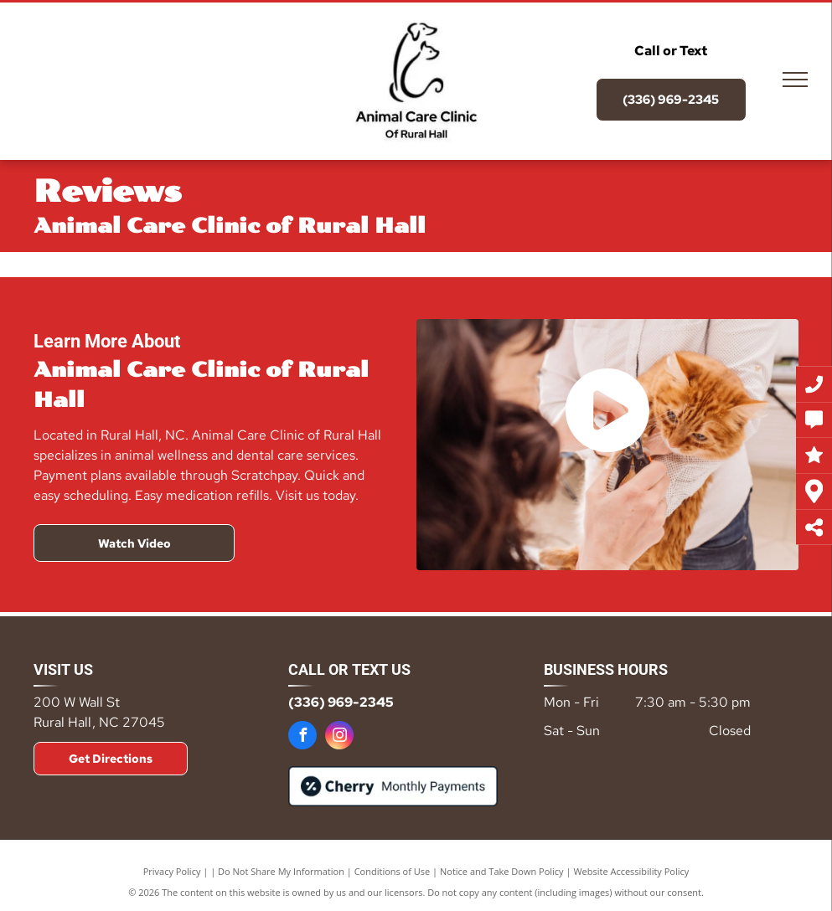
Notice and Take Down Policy (502, 871)
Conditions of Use (392, 871)
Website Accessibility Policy (631, 871)
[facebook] (302, 737)
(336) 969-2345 (341, 702)
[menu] (795, 79)
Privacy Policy (172, 871)
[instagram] (339, 737)
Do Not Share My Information (281, 871)
